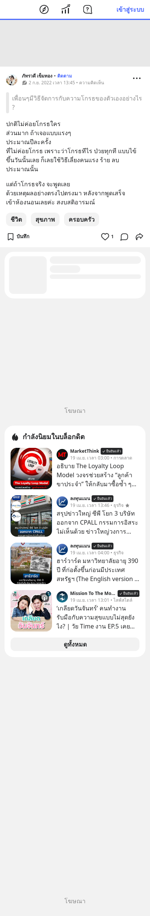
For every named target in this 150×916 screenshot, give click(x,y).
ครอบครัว (82, 219)
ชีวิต (16, 219)
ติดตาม (64, 76)
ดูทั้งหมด (75, 644)
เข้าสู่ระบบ (130, 9)
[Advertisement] (75, 43)
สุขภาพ (45, 219)
